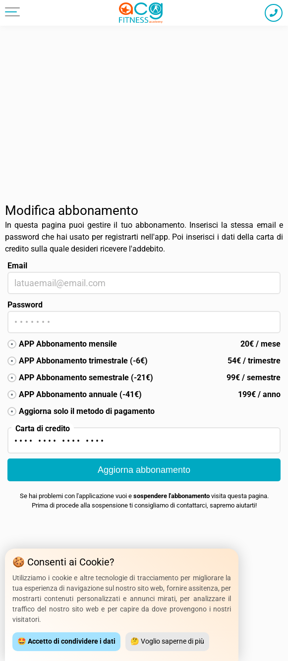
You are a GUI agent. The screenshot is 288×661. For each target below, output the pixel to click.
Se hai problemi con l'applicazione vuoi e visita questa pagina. (144, 496)
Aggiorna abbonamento (144, 470)
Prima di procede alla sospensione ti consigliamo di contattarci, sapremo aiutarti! (144, 505)
